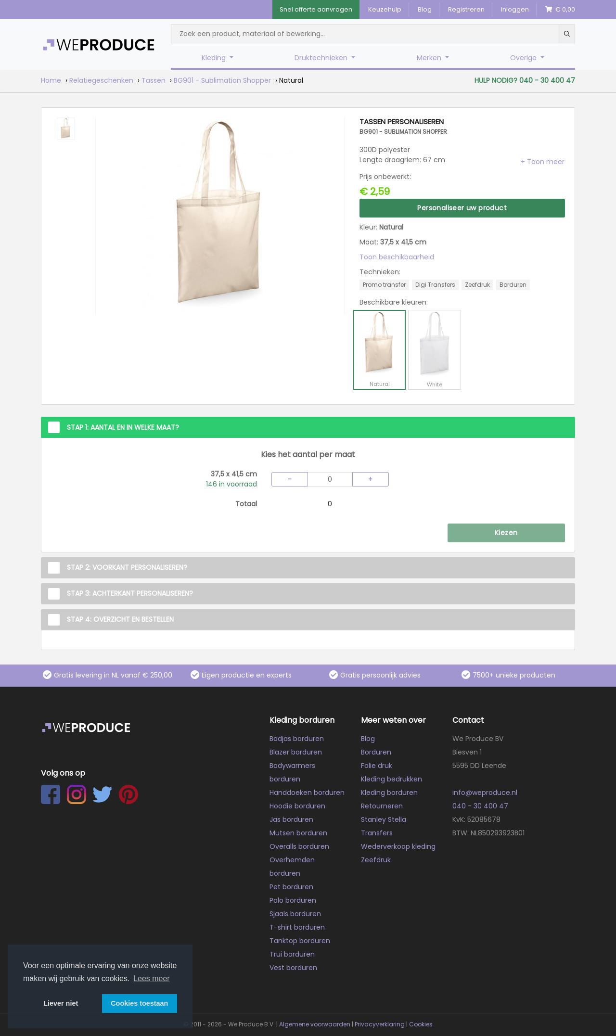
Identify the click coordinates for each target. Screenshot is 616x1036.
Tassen (153, 80)
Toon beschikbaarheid (396, 257)
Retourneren (382, 806)
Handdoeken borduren (307, 792)
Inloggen (515, 9)
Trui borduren (292, 954)
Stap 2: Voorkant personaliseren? (127, 567)
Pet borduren (291, 887)
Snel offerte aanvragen (316, 9)
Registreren (466, 9)
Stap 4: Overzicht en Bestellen (120, 619)
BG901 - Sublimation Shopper (222, 80)
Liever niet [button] (60, 1003)
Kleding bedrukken (391, 779)
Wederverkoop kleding (398, 846)
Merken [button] (430, 58)
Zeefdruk (376, 860)
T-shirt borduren (297, 927)
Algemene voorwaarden (314, 1024)
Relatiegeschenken (101, 80)
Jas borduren (291, 819)
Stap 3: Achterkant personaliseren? (130, 593)
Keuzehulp (384, 9)
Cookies (421, 1024)
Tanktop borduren (300, 941)
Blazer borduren (296, 752)
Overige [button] (524, 58)
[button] (543, 161)
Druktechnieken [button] (322, 58)
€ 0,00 (560, 9)
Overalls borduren (299, 846)
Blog (425, 9)
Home (51, 80)
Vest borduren (293, 967)
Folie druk (376, 765)
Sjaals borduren (295, 914)
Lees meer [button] (151, 978)
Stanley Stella (383, 819)
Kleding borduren (389, 792)
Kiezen (506, 532)
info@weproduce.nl (484, 792)
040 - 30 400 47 (480, 806)
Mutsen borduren (298, 833)
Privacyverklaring (380, 1024)
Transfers (377, 833)
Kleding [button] (215, 58)
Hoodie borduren (297, 806)
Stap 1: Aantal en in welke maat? (123, 427)
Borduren (376, 752)
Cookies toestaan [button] (139, 1003)
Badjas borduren (297, 738)
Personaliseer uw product (462, 208)
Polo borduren (293, 900)
